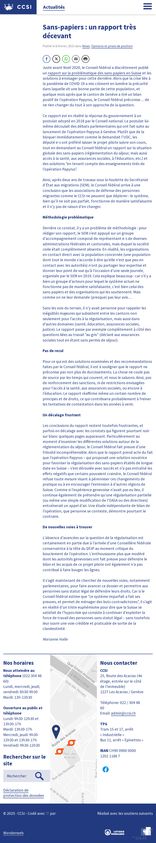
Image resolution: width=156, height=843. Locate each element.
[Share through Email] (76, 59)
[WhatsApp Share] (66, 59)
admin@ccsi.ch (123, 713)
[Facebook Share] (46, 59)
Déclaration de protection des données (23, 793)
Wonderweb (13, 832)
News (86, 46)
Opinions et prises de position (112, 46)
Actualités (54, 7)
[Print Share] (85, 59)
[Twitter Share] (56, 59)
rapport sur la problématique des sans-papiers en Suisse (94, 73)
